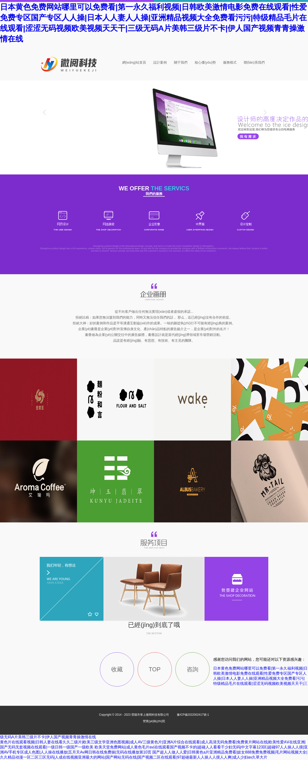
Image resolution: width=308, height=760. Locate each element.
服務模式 (230, 62)
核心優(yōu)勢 (205, 62)
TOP (154, 669)
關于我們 (180, 62)
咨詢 (192, 669)
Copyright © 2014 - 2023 (134, 714)
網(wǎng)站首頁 (134, 62)
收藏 (117, 669)
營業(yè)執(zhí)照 (154, 721)
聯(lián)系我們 (254, 62)
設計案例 (160, 62)
